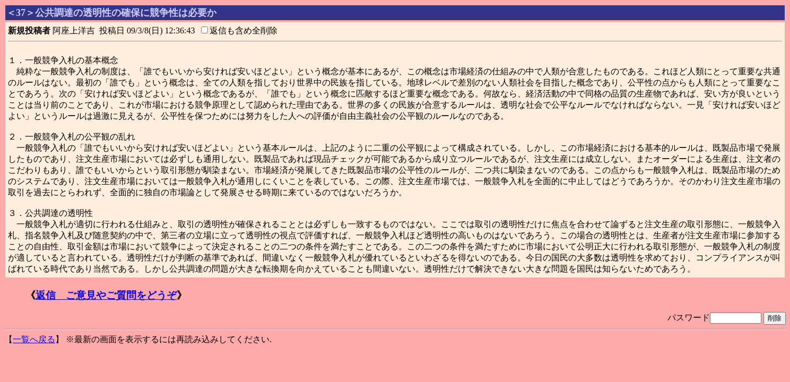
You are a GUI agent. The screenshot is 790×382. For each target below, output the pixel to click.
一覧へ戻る (34, 339)
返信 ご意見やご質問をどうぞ (106, 295)
